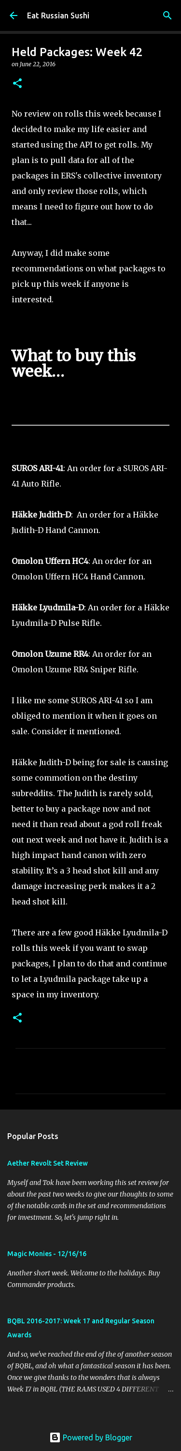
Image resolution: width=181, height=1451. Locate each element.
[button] (17, 83)
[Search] (167, 15)
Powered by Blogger (90, 1437)
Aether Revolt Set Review (47, 1163)
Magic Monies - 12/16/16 (46, 1254)
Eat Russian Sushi (58, 15)
